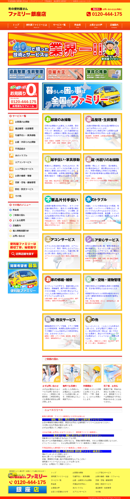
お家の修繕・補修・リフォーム (107, 476)
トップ (16, 26)
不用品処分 (20, 149)
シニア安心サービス (24, 169)
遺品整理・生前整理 (24, 128)
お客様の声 (55, 488)
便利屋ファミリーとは (36, 26)
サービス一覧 (59, 26)
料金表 (78, 26)
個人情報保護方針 (21, 231)
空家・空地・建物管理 (25, 182)
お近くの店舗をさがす (59, 492)
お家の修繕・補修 (23, 176)
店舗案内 (114, 26)
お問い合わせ (19, 236)
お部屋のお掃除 (22, 122)
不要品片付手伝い (79, 484)
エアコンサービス (23, 162)
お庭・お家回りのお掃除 (82, 480)
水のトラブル (21, 155)
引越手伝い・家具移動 (25, 135)
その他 (18, 196)
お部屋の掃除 (78, 473)
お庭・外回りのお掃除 (25, 142)
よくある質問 (19, 220)
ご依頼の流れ (19, 215)
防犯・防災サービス (24, 189)
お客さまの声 (96, 26)
